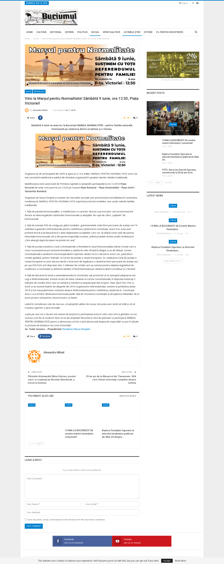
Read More (180, 561)
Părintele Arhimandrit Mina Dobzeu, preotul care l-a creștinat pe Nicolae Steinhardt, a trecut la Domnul (52, 379)
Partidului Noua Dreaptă (76, 328)
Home (29, 32)
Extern (69, 32)
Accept (166, 560)
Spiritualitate (111, 32)
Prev (32, 443)
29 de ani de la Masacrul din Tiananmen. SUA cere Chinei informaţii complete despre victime (111, 379)
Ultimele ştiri (132, 32)
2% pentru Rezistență (169, 32)
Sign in (183, 3)
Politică (82, 32)
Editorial (56, 32)
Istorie (148, 32)
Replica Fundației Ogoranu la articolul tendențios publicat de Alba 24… (180, 157)
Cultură (41, 32)
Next (40, 443)
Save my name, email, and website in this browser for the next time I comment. (66, 519)
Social (95, 32)
